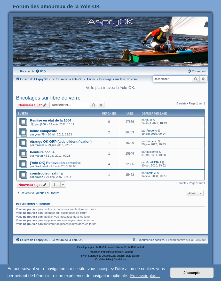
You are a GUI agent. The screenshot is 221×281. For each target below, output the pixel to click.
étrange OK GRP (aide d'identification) (61, 141)
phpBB (98, 247)
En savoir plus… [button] (145, 276)
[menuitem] (40, 71)
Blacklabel (41, 166)
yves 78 (40, 134)
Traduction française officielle (105, 251)
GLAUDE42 (153, 162)
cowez (39, 176)
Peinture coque (42, 152)
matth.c (151, 172)
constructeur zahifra (46, 173)
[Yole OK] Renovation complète (55, 163)
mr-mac (39, 145)
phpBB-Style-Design (128, 255)
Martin (39, 155)
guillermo (152, 151)
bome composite (43, 131)
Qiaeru (129, 251)
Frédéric (151, 130)
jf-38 (43, 124)
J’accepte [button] (192, 273)
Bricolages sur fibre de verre (48, 98)
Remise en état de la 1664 (50, 120)
